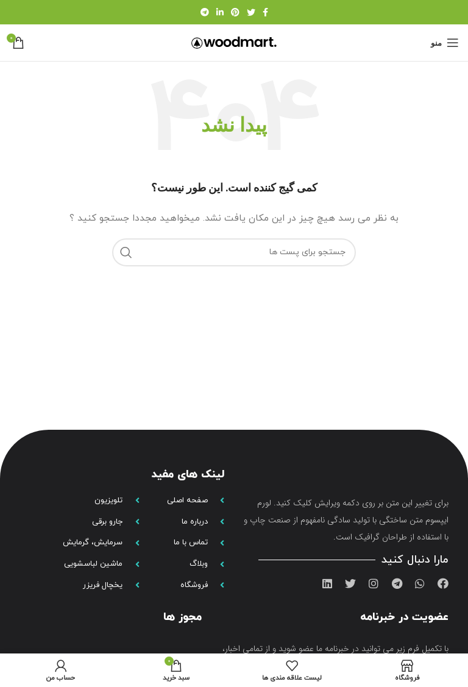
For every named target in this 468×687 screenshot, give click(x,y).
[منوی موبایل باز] (445, 42)
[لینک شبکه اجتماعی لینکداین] (220, 12)
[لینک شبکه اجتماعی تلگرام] (205, 12)
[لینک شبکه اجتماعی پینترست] (235, 12)
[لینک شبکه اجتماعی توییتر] (251, 12)
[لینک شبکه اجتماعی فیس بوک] (265, 12)
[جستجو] (234, 252)
